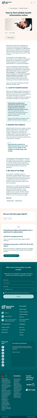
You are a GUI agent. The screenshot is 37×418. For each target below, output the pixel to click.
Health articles (23, 8)
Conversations (14, 8)
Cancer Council (21, 72)
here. (26, 194)
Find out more (16, 352)
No (9, 218)
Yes (5, 218)
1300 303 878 (8, 316)
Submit (18, 296)
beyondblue (12, 72)
